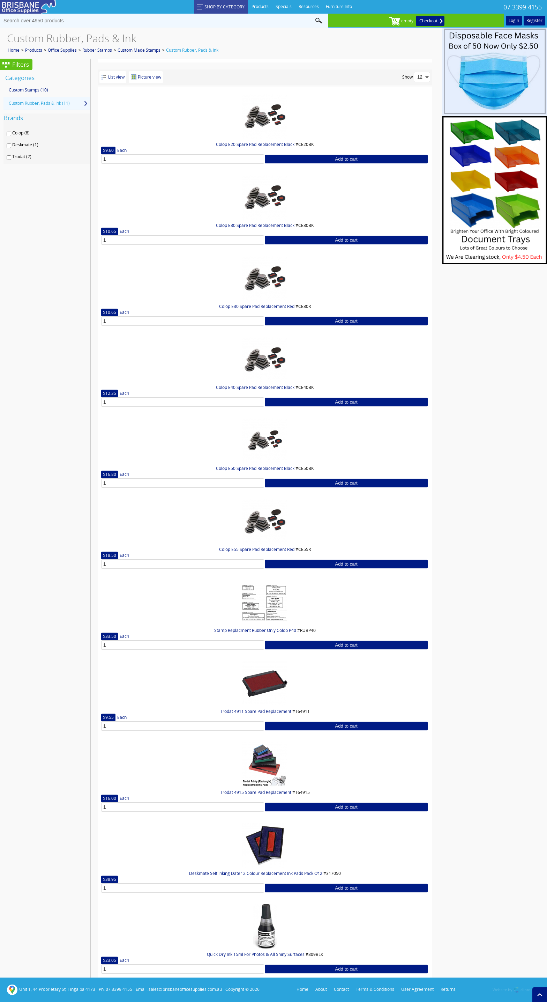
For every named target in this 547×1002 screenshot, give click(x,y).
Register (534, 20)
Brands (13, 118)
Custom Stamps (28, 90)
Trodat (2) (21, 157)
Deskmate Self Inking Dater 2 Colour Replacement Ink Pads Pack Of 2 (255, 873)
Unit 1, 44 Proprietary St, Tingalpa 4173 (51, 990)
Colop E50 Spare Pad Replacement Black (255, 468)
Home (14, 50)
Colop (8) (21, 133)
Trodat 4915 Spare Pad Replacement (255, 792)
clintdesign (530, 989)
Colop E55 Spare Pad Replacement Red (256, 549)
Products (33, 50)
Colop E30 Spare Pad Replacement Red (256, 306)
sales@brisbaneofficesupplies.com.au (185, 989)
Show (407, 77)
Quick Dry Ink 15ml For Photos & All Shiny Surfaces (256, 954)
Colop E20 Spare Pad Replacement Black (255, 144)
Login (514, 20)
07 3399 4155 (522, 7)
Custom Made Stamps (139, 50)
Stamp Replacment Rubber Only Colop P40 (255, 630)
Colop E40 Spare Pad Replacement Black (255, 387)
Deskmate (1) (25, 145)
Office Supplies (62, 50)
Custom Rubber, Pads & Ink (192, 50)
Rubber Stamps (97, 50)
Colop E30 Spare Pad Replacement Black (255, 225)
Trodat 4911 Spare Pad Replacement (255, 711)
